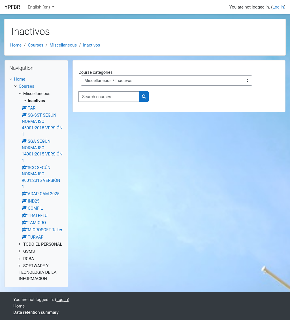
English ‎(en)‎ (39, 7)
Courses (35, 45)
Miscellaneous (63, 45)
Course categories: (96, 72)
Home (16, 45)
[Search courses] (108, 96)
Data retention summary (36, 312)
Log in (278, 7)
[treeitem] (36, 179)
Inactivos (91, 45)
